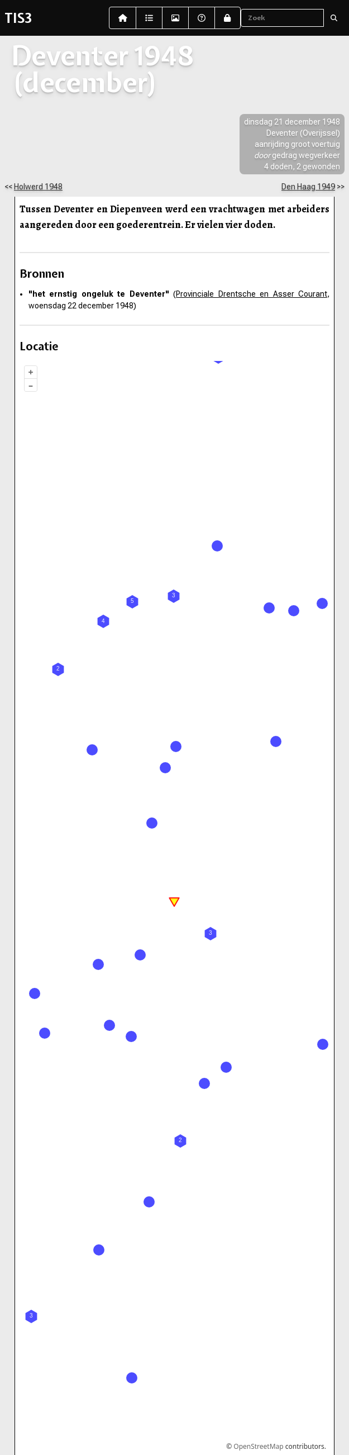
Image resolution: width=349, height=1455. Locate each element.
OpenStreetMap (258, 1446)
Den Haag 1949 (308, 186)
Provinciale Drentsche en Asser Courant (251, 293)
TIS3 (18, 18)
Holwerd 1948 (38, 186)
